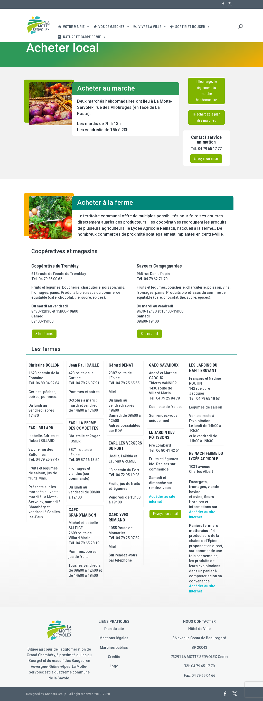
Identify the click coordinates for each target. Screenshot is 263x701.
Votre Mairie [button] (76, 27)
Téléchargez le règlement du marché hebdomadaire (206, 90)
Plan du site (114, 629)
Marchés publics (114, 647)
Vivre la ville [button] (152, 27)
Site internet (44, 334)
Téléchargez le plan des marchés (206, 117)
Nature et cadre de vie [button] (84, 37)
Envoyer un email (206, 158)
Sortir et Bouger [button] (192, 27)
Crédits (114, 657)
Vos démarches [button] (114, 27)
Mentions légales (113, 638)
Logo (114, 666)
